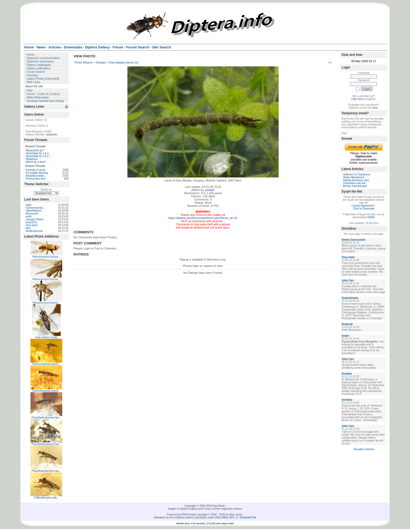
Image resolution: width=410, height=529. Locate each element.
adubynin (51, 134)
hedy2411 (31, 222)
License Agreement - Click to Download (363, 207)
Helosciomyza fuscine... (46, 256)
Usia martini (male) (46, 337)
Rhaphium (32, 159)
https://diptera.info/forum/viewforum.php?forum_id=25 (202, 218)
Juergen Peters (35, 219)
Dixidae (101, 62)
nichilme (347, 399)
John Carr (348, 280)
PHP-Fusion (189, 514)
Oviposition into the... (355, 183)
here (375, 107)
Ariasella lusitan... (35, 175)
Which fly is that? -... (38, 162)
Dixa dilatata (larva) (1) (123, 62)
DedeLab (347, 324)
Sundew (347, 373)
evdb (29, 216)
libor (28, 228)
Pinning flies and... (36, 178)
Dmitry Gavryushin (353, 239)
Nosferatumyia (34, 231)
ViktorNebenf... (34, 210)
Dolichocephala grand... (46, 364)
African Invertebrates (355, 186)
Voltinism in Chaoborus (356, 174)
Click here (357, 99)
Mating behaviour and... (357, 180)
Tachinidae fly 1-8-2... (38, 153)
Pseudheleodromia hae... (46, 417)
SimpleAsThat (247, 517)
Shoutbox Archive (363, 449)
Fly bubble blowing (37, 172)
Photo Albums (83, 62)
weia (28, 204)
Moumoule (32, 213)
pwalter (210, 189)
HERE (371, 217)
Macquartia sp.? (35, 150)
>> (330, 62)
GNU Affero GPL (224, 517)
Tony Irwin (32, 225)
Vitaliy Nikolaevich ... (355, 177)
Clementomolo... (35, 207)
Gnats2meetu (350, 298)
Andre (345, 335)
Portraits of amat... (36, 169)
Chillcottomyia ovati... (46, 497)
